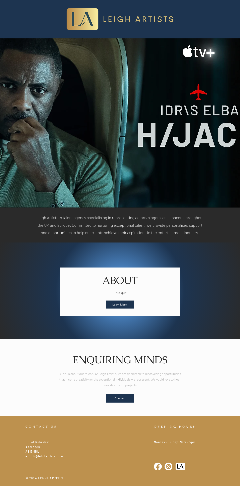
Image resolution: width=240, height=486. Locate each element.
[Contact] (120, 398)
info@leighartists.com (46, 456)
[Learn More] (120, 305)
